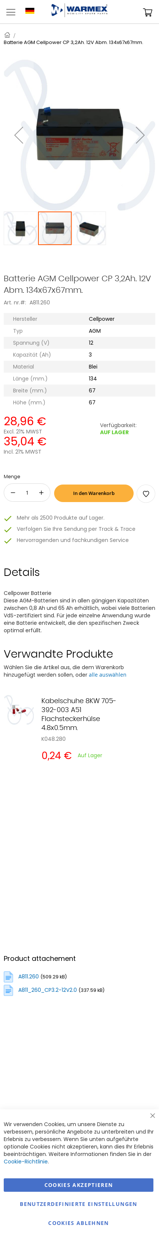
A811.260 (28, 976)
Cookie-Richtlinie (26, 1161)
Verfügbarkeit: (118, 425)
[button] (21, 228)
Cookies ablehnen (78, 1222)
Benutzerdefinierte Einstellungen (78, 1203)
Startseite (8, 34)
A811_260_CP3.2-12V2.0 (47, 990)
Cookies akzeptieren (78, 1184)
